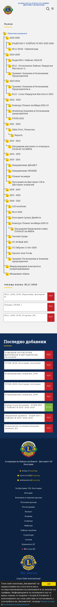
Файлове (28, 526)
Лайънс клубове (29, 530)
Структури (28, 535)
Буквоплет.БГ (28, 544)
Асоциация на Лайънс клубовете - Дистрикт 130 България (34, 4)
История (28, 493)
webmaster (28, 480)
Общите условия (47, 601)
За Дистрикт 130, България (28, 488)
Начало (28, 512)
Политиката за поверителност (16, 604)
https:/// (28, 471)
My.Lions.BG (28, 549)
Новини (28, 516)
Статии (28, 540)
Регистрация (28, 507)
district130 (28, 475)
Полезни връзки (28, 502)
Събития (28, 521)
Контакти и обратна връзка (28, 497)
